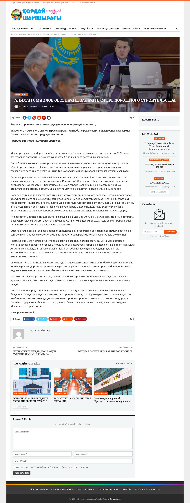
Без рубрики (86, 28)
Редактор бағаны (47, 3)
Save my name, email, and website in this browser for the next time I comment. (52, 467)
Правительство (21, 94)
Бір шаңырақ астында (108, 28)
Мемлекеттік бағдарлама (87, 3)
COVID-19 (74, 3)
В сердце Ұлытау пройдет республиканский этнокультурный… (159, 146)
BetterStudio (115, 498)
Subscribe (170, 232)
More (146, 28)
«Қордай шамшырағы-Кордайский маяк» (25, 3)
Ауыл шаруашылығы (66, 28)
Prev (17, 406)
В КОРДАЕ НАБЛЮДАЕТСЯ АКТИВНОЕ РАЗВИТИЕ (105, 351)
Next (24, 406)
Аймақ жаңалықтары (22, 28)
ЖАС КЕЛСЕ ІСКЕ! (159, 183)
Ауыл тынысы (44, 28)
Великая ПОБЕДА (131, 28)
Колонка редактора (62, 3)
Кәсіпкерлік (159, 178)
